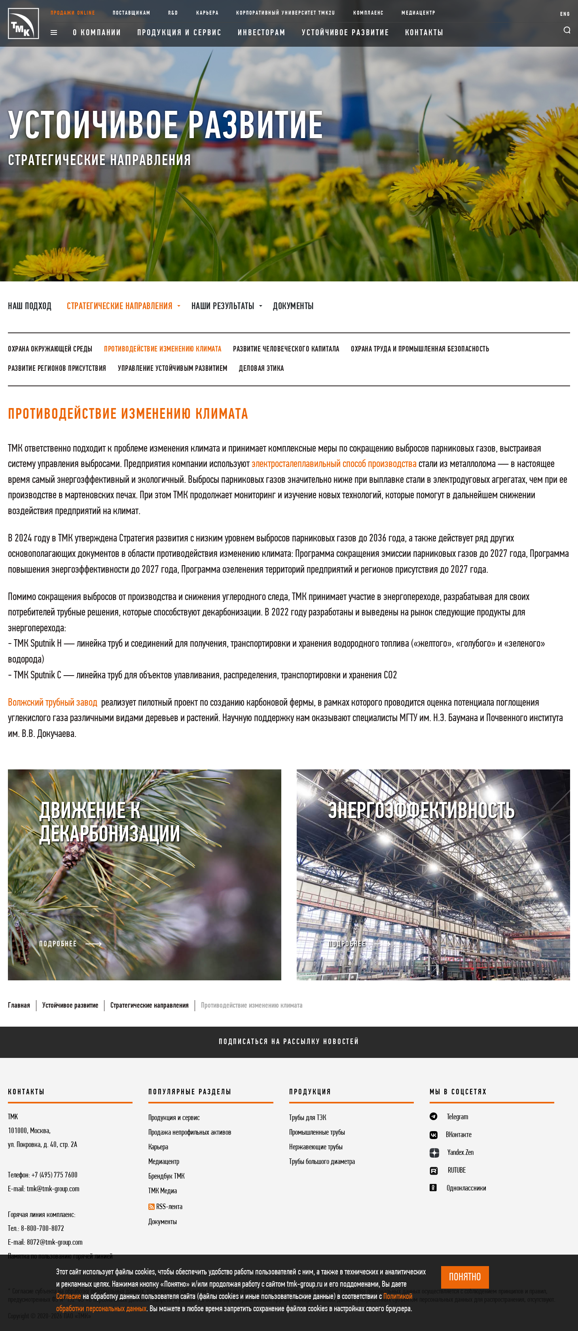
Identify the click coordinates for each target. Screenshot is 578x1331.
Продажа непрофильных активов (189, 1133)
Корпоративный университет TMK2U (285, 13)
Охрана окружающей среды (50, 349)
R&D (173, 13)
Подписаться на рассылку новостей (289, 1042)
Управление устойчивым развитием (172, 369)
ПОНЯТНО (465, 1277)
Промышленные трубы (317, 1133)
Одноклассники (466, 1188)
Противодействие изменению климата (163, 349)
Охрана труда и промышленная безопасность (420, 349)
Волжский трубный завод (52, 702)
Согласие (68, 1297)
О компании (97, 33)
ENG (565, 14)
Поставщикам (132, 13)
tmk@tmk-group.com (53, 1189)
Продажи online (73, 13)
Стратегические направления (149, 1006)
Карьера (207, 13)
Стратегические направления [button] (121, 306)
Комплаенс (368, 13)
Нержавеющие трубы (316, 1147)
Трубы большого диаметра (322, 1162)
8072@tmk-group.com (55, 1243)
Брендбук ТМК (166, 1177)
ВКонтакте (459, 1135)
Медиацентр (419, 13)
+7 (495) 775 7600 (55, 1175)
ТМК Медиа (162, 1191)
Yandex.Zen (460, 1153)
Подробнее (70, 944)
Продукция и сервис (179, 33)
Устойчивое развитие (345, 33)
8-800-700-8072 (42, 1229)
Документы (293, 306)
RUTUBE (457, 1171)
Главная (19, 1006)
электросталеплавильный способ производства (334, 464)
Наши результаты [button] (224, 306)
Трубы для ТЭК (307, 1118)
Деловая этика (261, 369)
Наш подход (29, 306)
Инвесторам (262, 33)
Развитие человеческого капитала (286, 349)
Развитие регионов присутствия (57, 369)
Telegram (457, 1117)
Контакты (424, 33)
